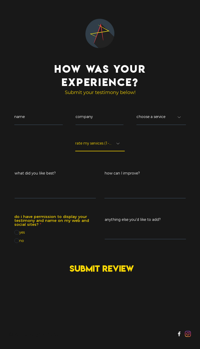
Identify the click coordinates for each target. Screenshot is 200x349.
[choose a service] (161, 117)
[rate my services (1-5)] (100, 143)
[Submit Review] (100, 268)
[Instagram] (188, 334)
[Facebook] (179, 334)
